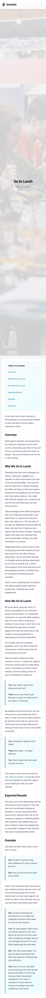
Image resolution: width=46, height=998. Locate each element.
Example (11, 399)
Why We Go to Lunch (16, 379)
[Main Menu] (42, 4)
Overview (12, 372)
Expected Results (15, 392)
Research (12, 406)
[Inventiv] (9, 4)
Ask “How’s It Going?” (14, 777)
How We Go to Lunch (16, 386)
